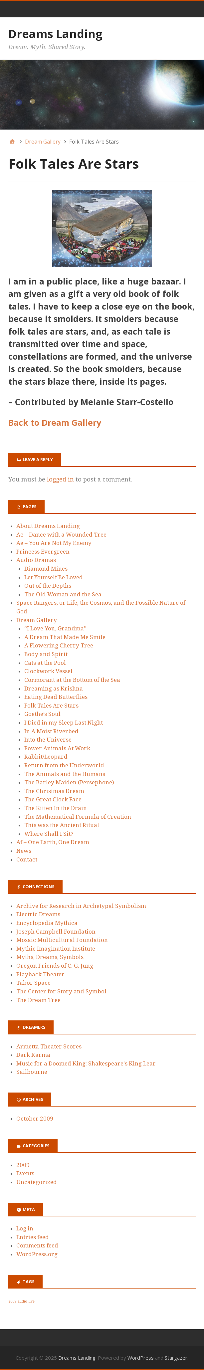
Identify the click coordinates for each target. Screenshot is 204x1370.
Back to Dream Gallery (54, 422)
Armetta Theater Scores (49, 1046)
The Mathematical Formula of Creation (77, 816)
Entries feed (32, 1237)
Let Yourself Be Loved (53, 577)
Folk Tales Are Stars (51, 705)
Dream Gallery (36, 620)
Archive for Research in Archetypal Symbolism (81, 906)
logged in (60, 479)
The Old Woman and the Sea (63, 594)
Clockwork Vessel (48, 671)
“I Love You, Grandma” (55, 628)
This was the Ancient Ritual (61, 825)
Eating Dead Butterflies (56, 697)
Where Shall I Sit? (49, 833)
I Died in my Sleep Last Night (63, 722)
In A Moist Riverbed (51, 731)
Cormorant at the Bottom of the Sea (72, 679)
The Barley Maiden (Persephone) (69, 782)
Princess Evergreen (43, 551)
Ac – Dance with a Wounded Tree (61, 534)
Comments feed (37, 1245)
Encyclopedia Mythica (47, 923)
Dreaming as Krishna (53, 688)
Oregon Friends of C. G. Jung (54, 965)
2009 (23, 1165)
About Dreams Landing (48, 526)
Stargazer (176, 1357)
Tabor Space (33, 982)
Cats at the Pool (45, 662)
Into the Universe (48, 739)
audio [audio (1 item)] (22, 1301)
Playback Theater (40, 974)
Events (25, 1173)
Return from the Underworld (64, 765)
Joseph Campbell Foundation (56, 931)
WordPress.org (37, 1254)
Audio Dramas (36, 560)
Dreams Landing (55, 33)
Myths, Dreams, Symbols (50, 957)
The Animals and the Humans (64, 774)
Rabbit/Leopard (46, 756)
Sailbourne (31, 1071)
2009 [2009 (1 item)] (12, 1301)
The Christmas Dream (54, 791)
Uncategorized (36, 1182)
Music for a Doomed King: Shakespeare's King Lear (86, 1063)
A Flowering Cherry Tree (58, 645)
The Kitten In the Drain (55, 808)
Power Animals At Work (57, 748)
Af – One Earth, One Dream (52, 842)
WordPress (140, 1357)
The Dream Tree (38, 1000)
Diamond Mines (46, 568)
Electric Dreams (38, 914)
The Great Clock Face (53, 799)
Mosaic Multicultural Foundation (62, 940)
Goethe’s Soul (42, 714)
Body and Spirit (46, 654)
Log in (24, 1228)
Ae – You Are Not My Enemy (54, 543)
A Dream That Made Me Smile (64, 637)
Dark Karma (33, 1054)
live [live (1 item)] (32, 1301)
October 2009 (34, 1118)
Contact (26, 859)
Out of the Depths (47, 585)
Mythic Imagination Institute (55, 948)
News (23, 850)
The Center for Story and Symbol (61, 991)
